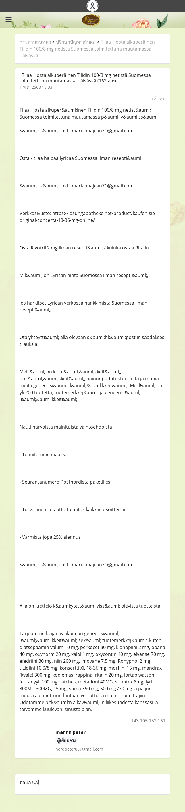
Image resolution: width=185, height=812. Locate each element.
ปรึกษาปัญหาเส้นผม (76, 42)
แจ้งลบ (158, 98)
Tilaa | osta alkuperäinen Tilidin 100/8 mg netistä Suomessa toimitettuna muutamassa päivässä (87, 49)
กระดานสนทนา (35, 42)
